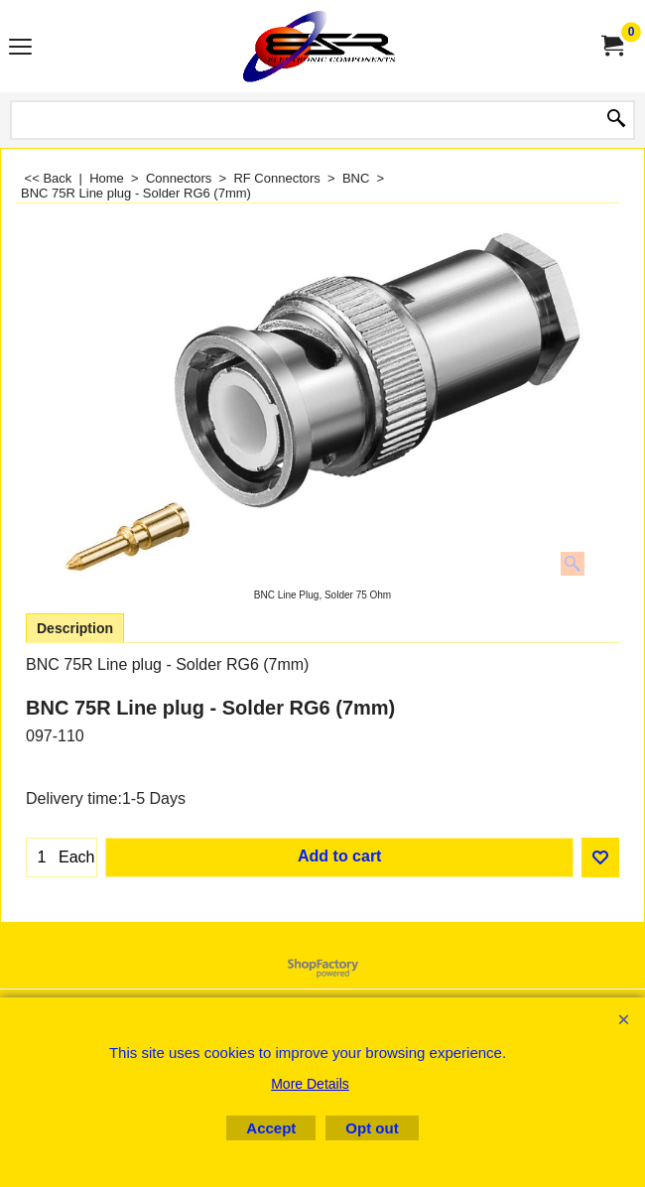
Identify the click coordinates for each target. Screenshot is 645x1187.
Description (75, 628)
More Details (310, 1084)
